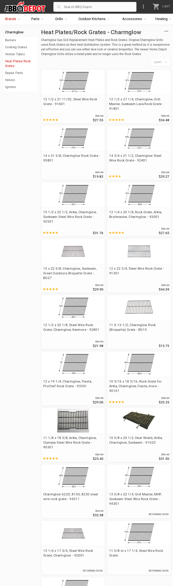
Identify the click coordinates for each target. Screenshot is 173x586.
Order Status (69, 513)
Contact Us (13, 553)
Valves (10, 80)
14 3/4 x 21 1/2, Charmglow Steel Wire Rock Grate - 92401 (60, 162)
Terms (64, 553)
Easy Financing (16, 536)
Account (65, 519)
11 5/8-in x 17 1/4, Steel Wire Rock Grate (148, 395)
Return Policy (69, 524)
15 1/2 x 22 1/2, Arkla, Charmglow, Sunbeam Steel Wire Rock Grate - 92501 (105, 165)
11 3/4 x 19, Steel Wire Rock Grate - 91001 (60, 454)
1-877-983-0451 (128, 525)
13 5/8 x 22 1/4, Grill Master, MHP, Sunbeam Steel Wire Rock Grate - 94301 (61, 400)
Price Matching (16, 519)
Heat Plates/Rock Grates (18, 63)
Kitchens (95, 19)
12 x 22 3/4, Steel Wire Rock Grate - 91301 (104, 219)
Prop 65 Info (69, 541)
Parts (38, 19)
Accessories (135, 19)
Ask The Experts (152, 485)
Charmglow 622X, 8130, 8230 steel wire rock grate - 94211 (148, 339)
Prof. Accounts (16, 547)
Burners (10, 40)
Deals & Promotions (20, 530)
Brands (13, 19)
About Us (12, 513)
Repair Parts (14, 73)
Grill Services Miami (74, 536)
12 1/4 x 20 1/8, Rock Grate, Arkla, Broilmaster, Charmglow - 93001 (147, 165)
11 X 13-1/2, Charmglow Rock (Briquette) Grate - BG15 (57, 283)
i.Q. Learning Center (20, 524)
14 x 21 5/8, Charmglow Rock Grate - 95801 (149, 104)
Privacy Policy (70, 547)
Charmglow (14, 32)
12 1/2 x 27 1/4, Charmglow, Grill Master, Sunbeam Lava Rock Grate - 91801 (104, 106)
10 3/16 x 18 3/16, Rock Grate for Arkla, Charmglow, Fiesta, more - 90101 (147, 283)
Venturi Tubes (15, 54)
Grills (62, 19)
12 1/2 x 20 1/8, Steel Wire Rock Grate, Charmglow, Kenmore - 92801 (148, 224)
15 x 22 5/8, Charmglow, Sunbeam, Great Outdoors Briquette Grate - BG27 (60, 224)
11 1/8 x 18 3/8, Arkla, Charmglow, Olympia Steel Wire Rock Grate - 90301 (61, 341)
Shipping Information (75, 530)
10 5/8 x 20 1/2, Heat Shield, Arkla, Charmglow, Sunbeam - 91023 (105, 341)
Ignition (10, 87)
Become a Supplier (19, 541)
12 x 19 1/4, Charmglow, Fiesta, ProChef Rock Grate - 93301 (103, 283)
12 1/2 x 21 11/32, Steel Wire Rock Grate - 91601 (61, 104)
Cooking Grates (16, 47)
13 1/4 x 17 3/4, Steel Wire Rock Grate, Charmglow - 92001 (104, 397)
